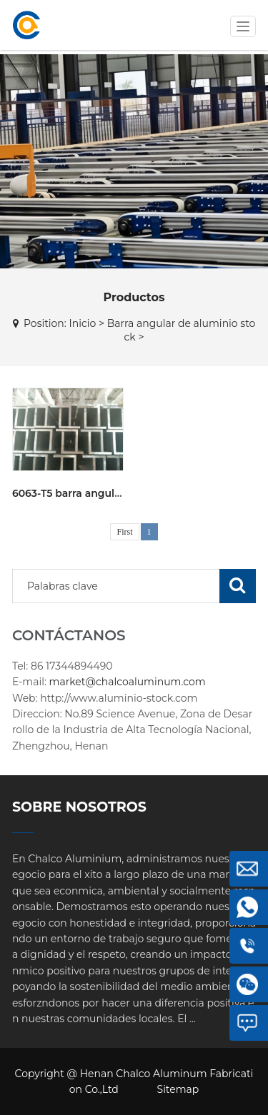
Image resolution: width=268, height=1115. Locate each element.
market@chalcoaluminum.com (127, 681)
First (124, 532)
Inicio (82, 323)
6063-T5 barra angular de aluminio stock (115, 493)
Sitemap (178, 1089)
